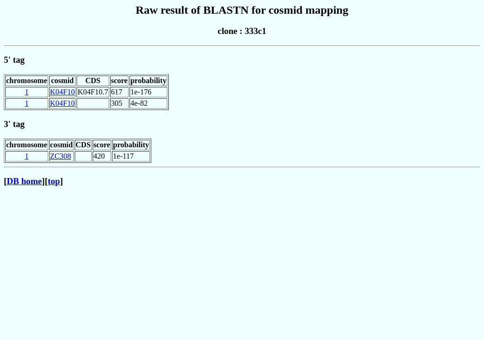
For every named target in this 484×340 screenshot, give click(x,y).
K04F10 (62, 92)
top (54, 181)
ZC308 (60, 156)
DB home (24, 181)
